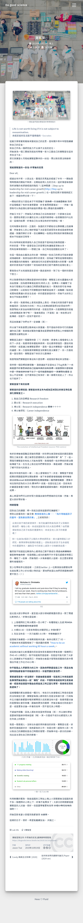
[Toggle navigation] (74, 5)
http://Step (51, 188)
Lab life (15, 829)
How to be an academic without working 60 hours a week (37, 644)
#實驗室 (27, 829)
